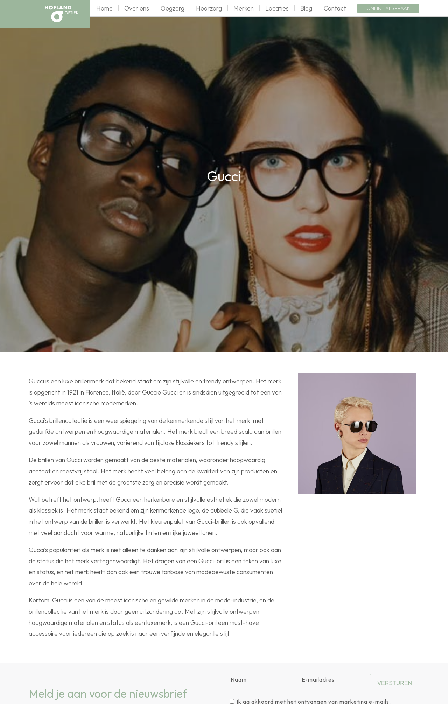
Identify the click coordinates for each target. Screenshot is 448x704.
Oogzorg (172, 8)
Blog (306, 8)
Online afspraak (388, 8)
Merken (243, 8)
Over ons (136, 8)
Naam (239, 679)
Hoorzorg (209, 8)
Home (104, 8)
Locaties (277, 8)
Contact (335, 8)
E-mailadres (318, 679)
